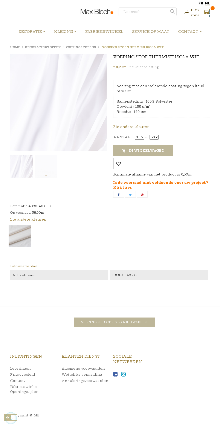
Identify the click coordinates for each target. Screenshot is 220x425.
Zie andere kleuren (131, 127)
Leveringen (20, 368)
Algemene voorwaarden (83, 368)
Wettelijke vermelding (82, 374)
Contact (17, 381)
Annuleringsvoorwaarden (85, 381)
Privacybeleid (22, 374)
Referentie (19, 206)
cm (162, 137)
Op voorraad (20, 213)
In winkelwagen (143, 150)
